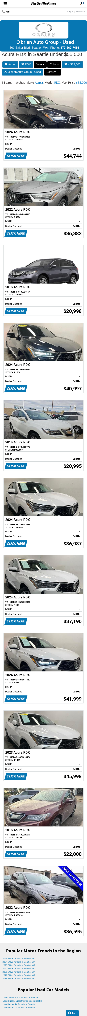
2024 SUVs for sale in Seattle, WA (18, 962)
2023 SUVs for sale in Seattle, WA (18, 965)
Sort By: (52, 72)
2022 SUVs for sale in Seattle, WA (18, 968)
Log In (70, 11)
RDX (26, 64)
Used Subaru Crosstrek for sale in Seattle (22, 1001)
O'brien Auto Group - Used (22, 72)
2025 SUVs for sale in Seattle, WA (18, 958)
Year (40, 64)
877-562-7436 (69, 47)
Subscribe (80, 11)
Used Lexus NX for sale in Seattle (18, 1007)
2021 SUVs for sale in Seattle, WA (18, 972)
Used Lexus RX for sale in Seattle (18, 1004)
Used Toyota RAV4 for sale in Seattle (20, 997)
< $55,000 (72, 64)
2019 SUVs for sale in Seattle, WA (18, 975)
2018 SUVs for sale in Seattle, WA (18, 978)
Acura (10, 64)
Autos (6, 11)
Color (54, 64)
